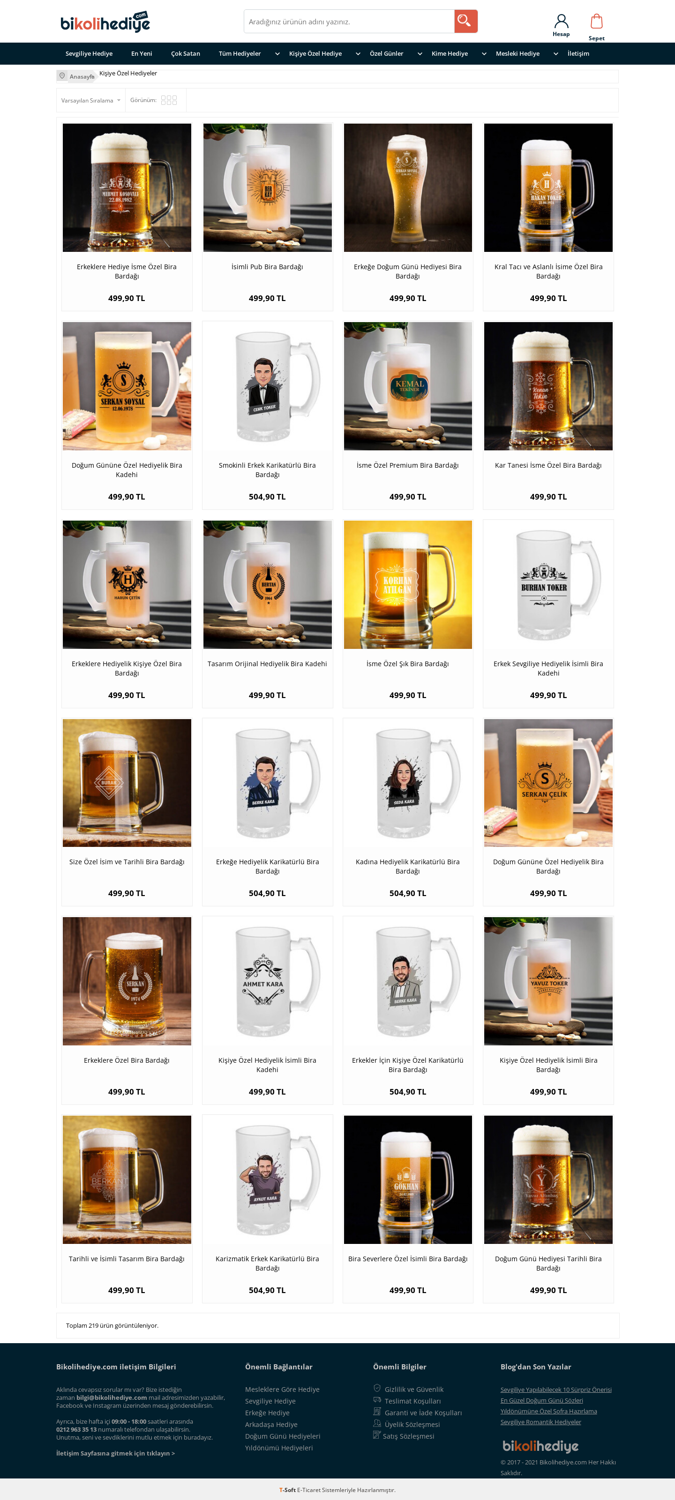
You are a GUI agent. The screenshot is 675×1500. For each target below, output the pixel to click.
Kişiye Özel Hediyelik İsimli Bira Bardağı (549, 1063)
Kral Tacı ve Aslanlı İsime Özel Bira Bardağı (549, 269)
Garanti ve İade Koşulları (423, 1410)
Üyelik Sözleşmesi (412, 1422)
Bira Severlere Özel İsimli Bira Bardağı (408, 1256)
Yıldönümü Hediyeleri (279, 1445)
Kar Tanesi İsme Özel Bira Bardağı (548, 463)
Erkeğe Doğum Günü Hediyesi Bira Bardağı (408, 269)
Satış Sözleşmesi (409, 1434)
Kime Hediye (450, 53)
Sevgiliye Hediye (89, 53)
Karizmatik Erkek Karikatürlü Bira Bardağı (267, 1261)
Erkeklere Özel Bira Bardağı (127, 1058)
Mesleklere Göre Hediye (282, 1387)
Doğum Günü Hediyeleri (283, 1434)
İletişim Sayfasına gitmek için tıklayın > (115, 1451)
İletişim (578, 53)
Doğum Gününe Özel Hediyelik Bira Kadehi (127, 468)
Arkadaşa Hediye (271, 1422)
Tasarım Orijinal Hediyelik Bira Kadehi (267, 661)
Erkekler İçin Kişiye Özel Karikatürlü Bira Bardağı (408, 1063)
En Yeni (141, 53)
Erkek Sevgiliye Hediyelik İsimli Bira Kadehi (548, 666)
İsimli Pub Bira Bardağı (267, 264)
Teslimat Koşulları (413, 1399)
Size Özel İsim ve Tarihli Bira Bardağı (127, 859)
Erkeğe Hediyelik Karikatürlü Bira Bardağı (267, 864)
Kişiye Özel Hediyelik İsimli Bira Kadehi (267, 1063)
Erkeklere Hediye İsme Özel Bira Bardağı (127, 269)
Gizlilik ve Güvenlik (414, 1387)
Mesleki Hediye (518, 53)
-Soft (288, 1488)
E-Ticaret (309, 1488)
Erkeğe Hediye (267, 1410)
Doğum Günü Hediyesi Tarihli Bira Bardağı (548, 1261)
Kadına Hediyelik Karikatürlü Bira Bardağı (408, 864)
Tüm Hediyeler (240, 53)
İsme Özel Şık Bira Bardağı (408, 661)
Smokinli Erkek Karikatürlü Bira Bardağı (267, 468)
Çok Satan (185, 53)
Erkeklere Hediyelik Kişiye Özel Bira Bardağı (127, 666)
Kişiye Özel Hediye (315, 53)
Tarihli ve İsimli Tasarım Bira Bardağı (127, 1256)
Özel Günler (387, 53)
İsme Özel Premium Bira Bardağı (408, 463)
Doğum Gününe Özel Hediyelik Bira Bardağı (548, 864)
